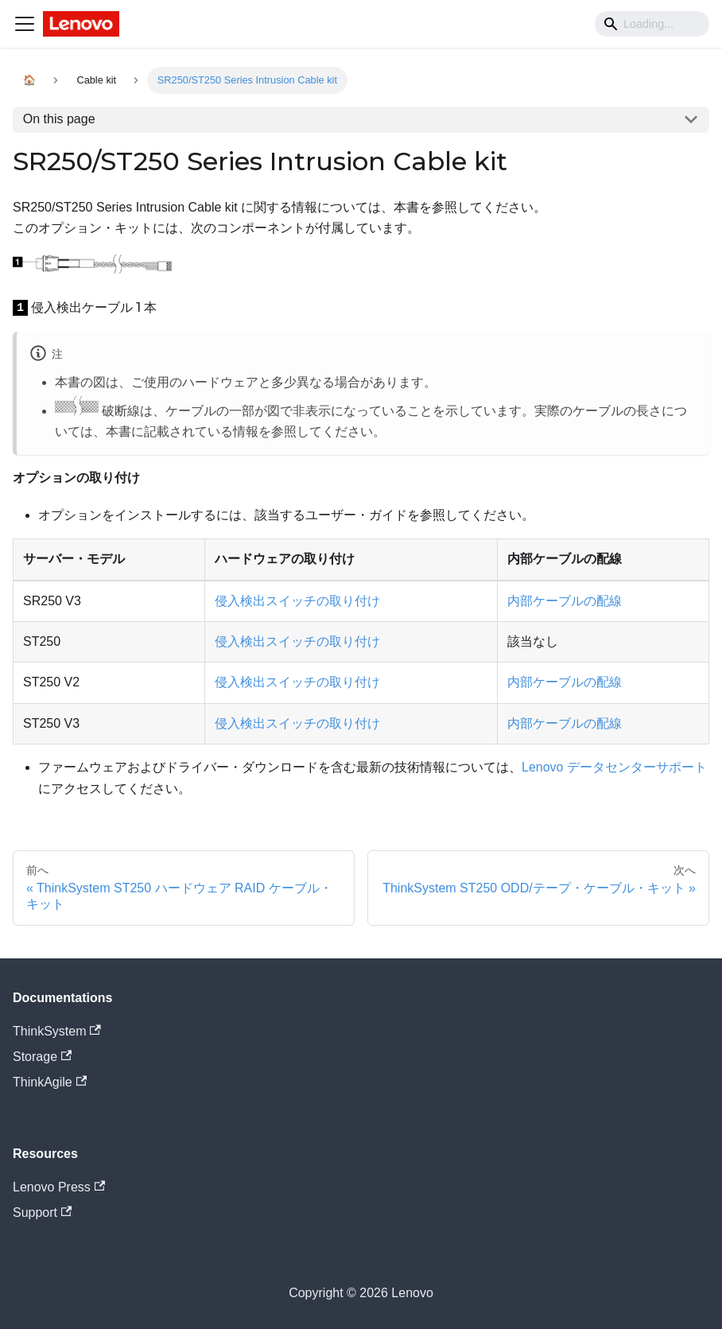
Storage (42, 1056)
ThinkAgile (50, 1082)
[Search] (652, 24)
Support (42, 1212)
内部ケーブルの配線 (564, 601)
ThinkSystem (57, 1031)
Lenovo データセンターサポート (614, 767)
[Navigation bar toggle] (25, 24)
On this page (59, 119)
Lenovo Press (59, 1187)
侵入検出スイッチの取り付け (297, 601)
